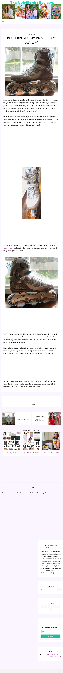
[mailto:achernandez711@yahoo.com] (50, 609)
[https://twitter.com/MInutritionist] (55, 606)
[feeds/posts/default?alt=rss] (59, 606)
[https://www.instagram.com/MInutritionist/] (42, 606)
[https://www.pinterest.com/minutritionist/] (45, 606)
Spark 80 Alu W (8, 248)
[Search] (59, 589)
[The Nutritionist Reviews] (31, 18)
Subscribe (50, 636)
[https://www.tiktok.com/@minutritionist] (52, 606)
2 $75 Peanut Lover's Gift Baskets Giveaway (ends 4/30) (52, 655)
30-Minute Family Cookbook (49, 561)
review (33, 404)
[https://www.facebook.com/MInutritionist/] (49, 606)
